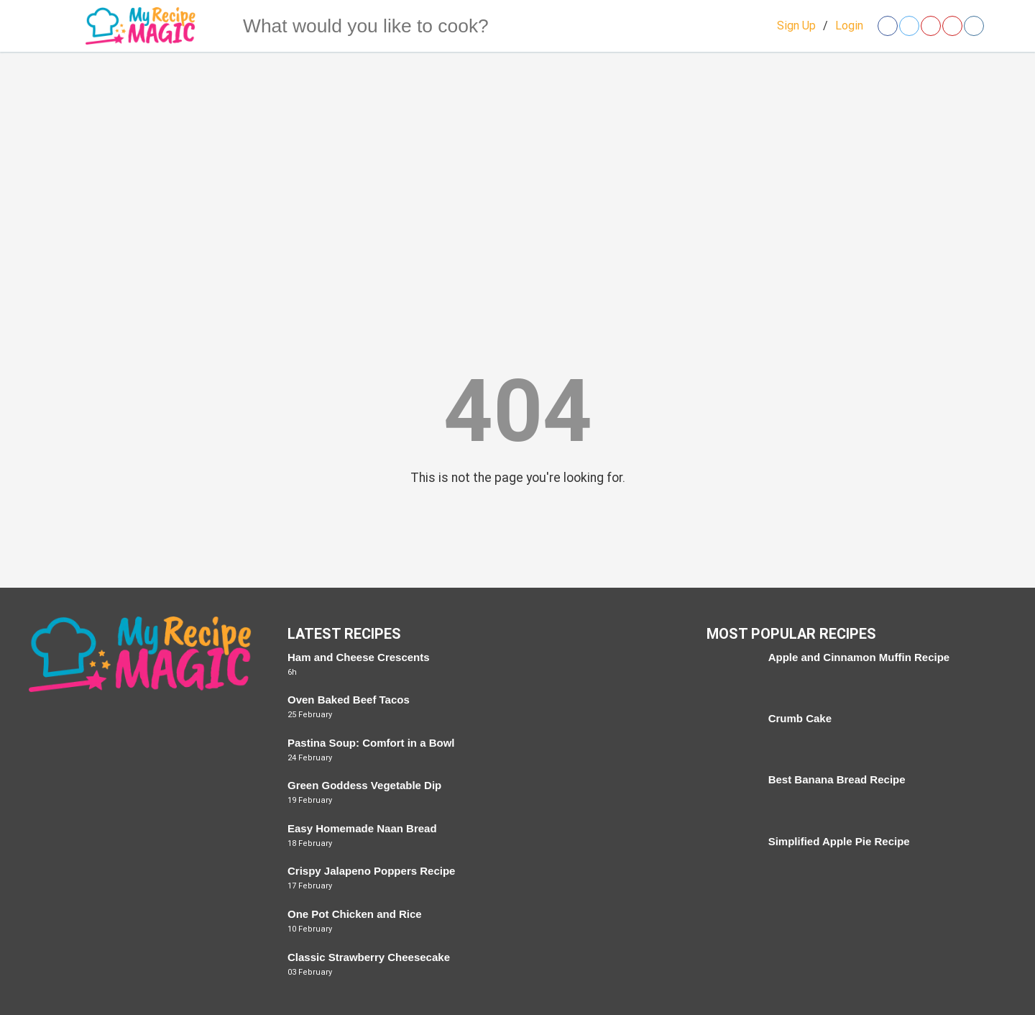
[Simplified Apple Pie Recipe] (730, 858)
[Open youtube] (952, 26)
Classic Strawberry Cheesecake (369, 957)
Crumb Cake (800, 718)
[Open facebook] (888, 26)
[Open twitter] (909, 26)
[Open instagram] (974, 26)
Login (849, 25)
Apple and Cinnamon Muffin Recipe (859, 657)
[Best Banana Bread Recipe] (730, 796)
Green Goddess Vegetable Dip (364, 785)
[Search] (215, 26)
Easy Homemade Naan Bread (362, 828)
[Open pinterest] (931, 26)
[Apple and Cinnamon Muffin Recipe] (730, 674)
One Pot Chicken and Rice (355, 914)
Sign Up (796, 25)
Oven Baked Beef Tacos (349, 699)
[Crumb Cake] (730, 735)
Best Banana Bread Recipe (837, 779)
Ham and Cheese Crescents (359, 657)
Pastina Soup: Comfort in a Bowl (371, 743)
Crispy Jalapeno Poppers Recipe (371, 871)
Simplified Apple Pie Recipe (839, 841)
